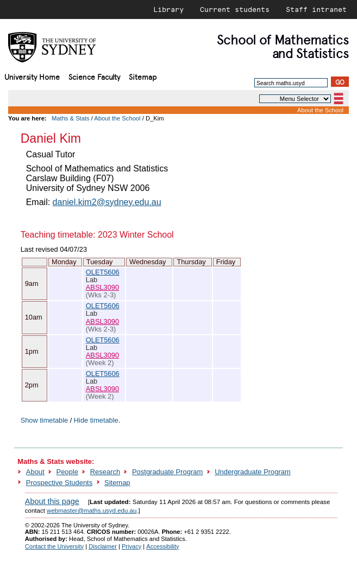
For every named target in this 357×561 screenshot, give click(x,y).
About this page (52, 501)
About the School (320, 110)
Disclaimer (103, 546)
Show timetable (44, 420)
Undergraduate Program (253, 472)
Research (105, 472)
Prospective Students (59, 483)
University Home (32, 76)
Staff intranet (316, 9)
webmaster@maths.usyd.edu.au (91, 510)
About (35, 472)
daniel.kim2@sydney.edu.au (107, 202)
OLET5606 (103, 272)
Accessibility (162, 546)
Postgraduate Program (167, 472)
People (67, 472)
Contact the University (54, 546)
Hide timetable (96, 420)
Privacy (131, 546)
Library (168, 9)
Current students (235, 9)
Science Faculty (94, 76)
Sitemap (142, 76)
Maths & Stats (71, 118)
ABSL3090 (102, 287)
